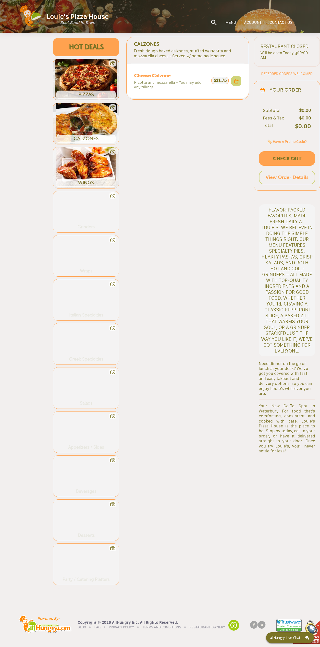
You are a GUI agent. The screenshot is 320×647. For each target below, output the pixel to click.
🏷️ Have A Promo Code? (287, 141)
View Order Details (287, 177)
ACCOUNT (253, 22)
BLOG (82, 627)
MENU (230, 22)
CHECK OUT (287, 158)
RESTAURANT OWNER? (207, 627)
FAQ (97, 627)
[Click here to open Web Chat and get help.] (290, 637)
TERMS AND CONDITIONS (161, 627)
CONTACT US (281, 22)
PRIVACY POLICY (121, 627)
